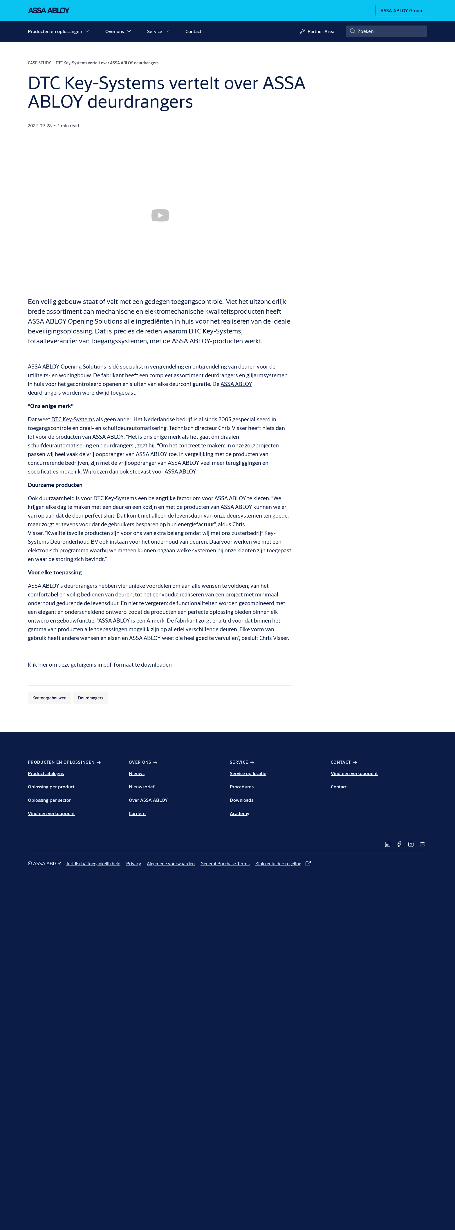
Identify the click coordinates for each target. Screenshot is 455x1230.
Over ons (114, 31)
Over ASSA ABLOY (148, 800)
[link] (387, 844)
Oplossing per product (51, 786)
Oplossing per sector (49, 800)
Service (154, 31)
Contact (193, 31)
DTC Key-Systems (73, 419)
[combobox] (386, 31)
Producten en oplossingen (55, 31)
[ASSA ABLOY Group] (401, 10)
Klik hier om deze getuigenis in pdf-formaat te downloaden (100, 664)
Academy (239, 813)
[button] (87, 31)
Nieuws (137, 773)
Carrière (137, 813)
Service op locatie (248, 773)
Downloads (241, 800)
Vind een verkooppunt (51, 813)
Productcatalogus (46, 773)
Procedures (242, 786)
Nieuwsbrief (142, 786)
